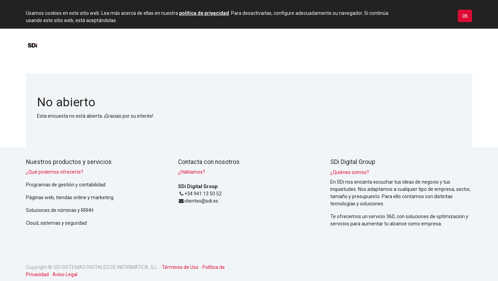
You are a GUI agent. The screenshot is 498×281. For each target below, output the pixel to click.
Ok (465, 15)
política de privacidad (204, 13)
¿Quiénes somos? (349, 172)
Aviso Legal (65, 274)
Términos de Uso (180, 267)
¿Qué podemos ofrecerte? (54, 172)
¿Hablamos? (191, 172)
